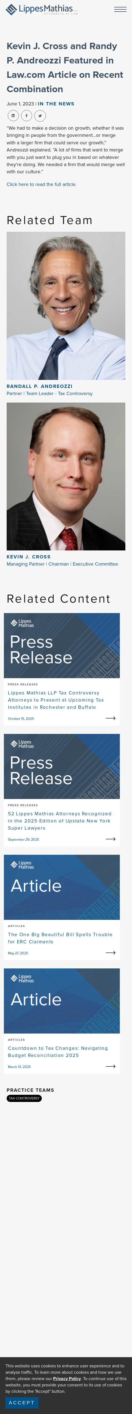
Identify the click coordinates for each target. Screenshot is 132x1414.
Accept (22, 1402)
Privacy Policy (67, 1378)
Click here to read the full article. (42, 184)
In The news (56, 103)
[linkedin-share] (13, 115)
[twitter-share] (40, 116)
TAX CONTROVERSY (24, 1098)
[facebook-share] (26, 115)
